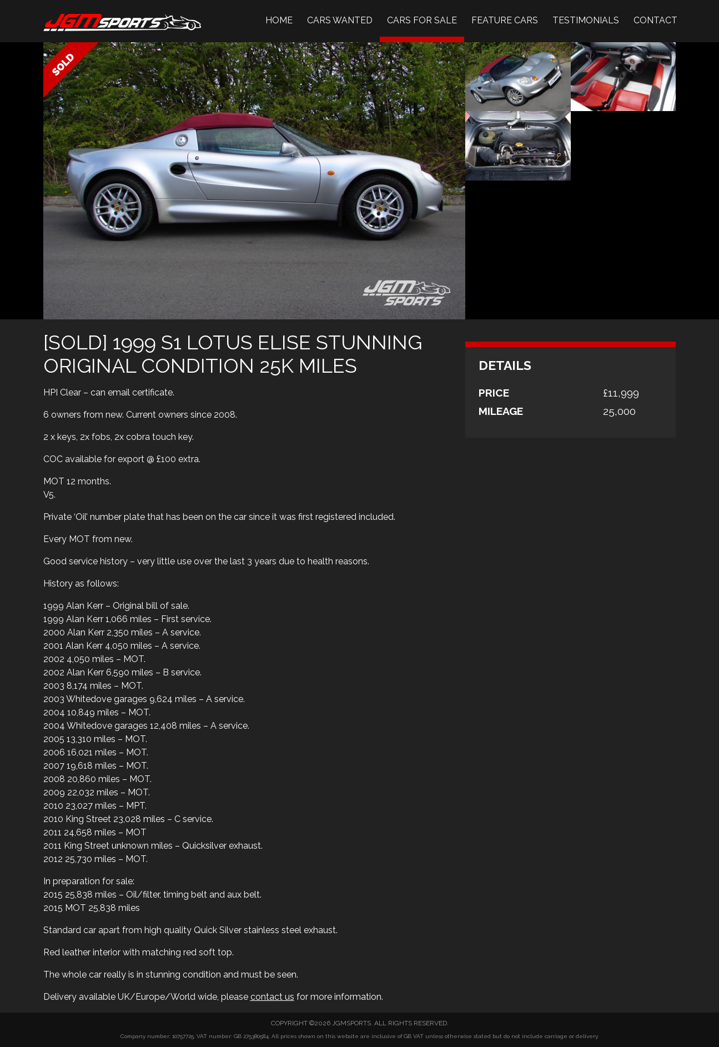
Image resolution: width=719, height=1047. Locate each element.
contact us (272, 996)
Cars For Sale (422, 20)
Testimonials (585, 20)
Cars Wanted (340, 20)
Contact (655, 20)
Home (279, 20)
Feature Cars (504, 20)
